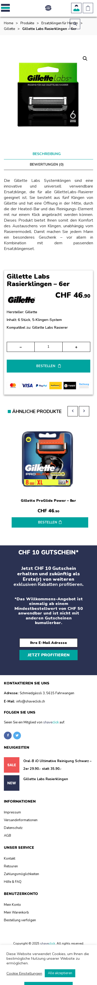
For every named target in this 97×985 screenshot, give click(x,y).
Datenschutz (13, 828)
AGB (7, 835)
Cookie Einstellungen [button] (24, 973)
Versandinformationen (21, 820)
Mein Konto (12, 904)
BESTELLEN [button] (47, 522)
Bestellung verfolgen (20, 920)
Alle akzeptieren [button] (60, 973)
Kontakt (9, 858)
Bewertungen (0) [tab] (47, 164)
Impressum (12, 812)
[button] (4, 8)
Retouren (11, 866)
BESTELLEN (46, 366)
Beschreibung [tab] (47, 153)
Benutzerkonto (76, 8)
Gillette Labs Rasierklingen (45, 779)
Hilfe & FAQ (12, 881)
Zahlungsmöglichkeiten (21, 874)
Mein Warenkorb (16, 912)
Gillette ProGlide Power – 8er (48, 500)
